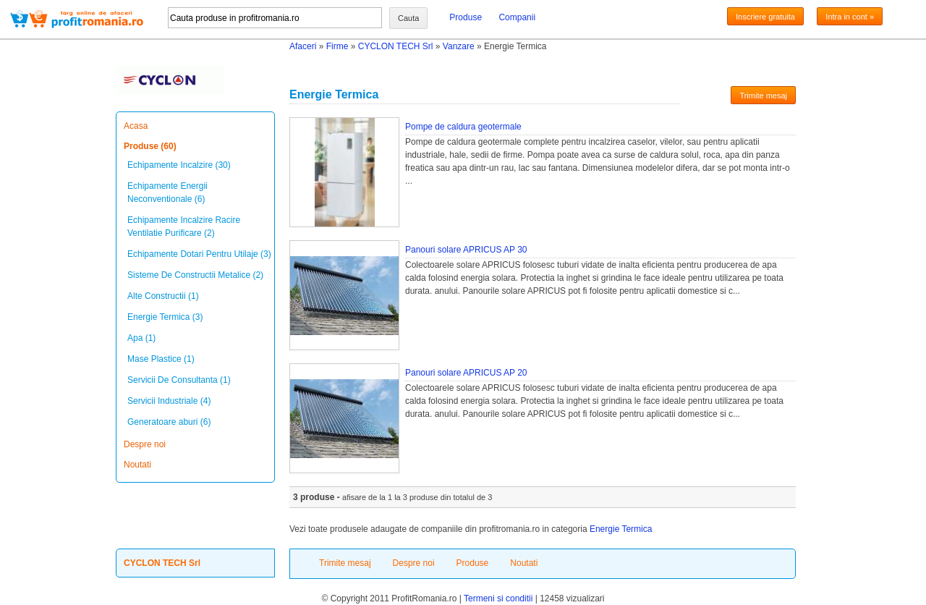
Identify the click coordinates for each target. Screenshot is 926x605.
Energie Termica (621, 529)
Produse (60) (150, 146)
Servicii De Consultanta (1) (179, 380)
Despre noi (145, 444)
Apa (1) (141, 338)
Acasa (136, 126)
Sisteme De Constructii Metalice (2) (195, 275)
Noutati (137, 465)
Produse (465, 17)
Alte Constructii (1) (163, 296)
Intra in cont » (849, 16)
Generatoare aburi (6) (169, 422)
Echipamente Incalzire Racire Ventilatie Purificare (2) (183, 226)
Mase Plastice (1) (161, 359)
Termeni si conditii (498, 598)
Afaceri (302, 46)
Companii (516, 17)
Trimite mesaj (763, 95)
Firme (337, 46)
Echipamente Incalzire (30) (179, 165)
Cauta (408, 18)
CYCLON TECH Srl (395, 46)
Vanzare (459, 46)
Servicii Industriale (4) (169, 401)
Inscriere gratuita (765, 16)
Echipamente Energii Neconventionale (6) (167, 192)
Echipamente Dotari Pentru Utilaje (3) (199, 254)
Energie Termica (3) (165, 317)
